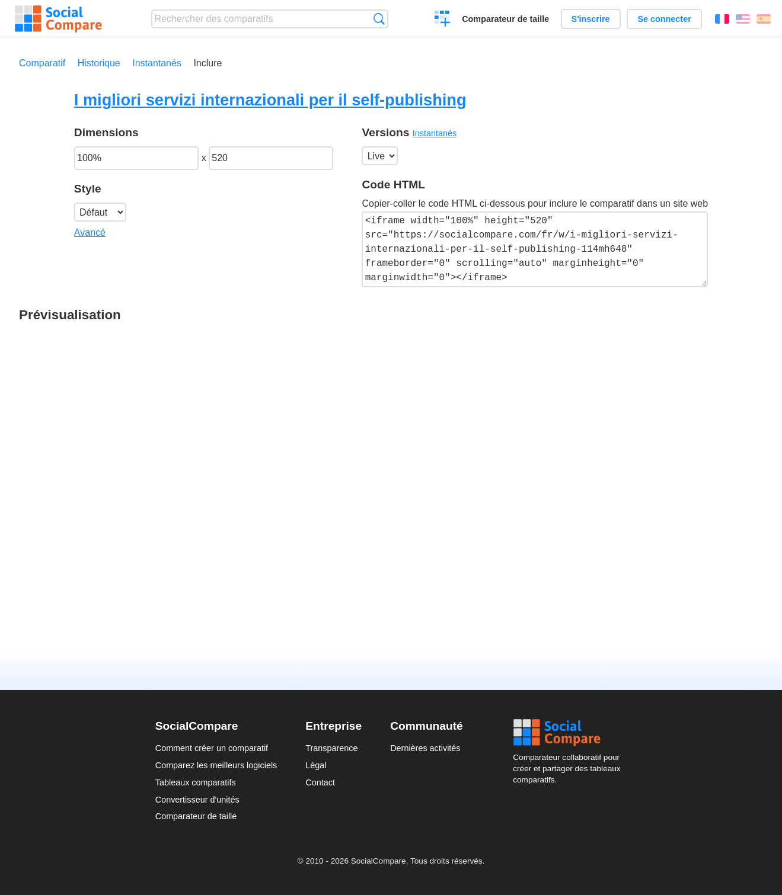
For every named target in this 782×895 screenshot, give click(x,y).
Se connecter (664, 19)
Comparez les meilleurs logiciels (216, 765)
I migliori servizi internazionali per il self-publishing (270, 100)
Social (570, 732)
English (743, 19)
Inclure (207, 63)
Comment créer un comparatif (211, 748)
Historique (99, 63)
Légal (315, 765)
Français (722, 19)
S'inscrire (591, 19)
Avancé (90, 232)
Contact (320, 782)
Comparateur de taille (505, 19)
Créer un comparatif (443, 20)
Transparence (331, 748)
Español (764, 19)
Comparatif (42, 63)
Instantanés (156, 63)
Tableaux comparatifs (195, 782)
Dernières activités (425, 748)
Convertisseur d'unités (197, 799)
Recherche (379, 18)
